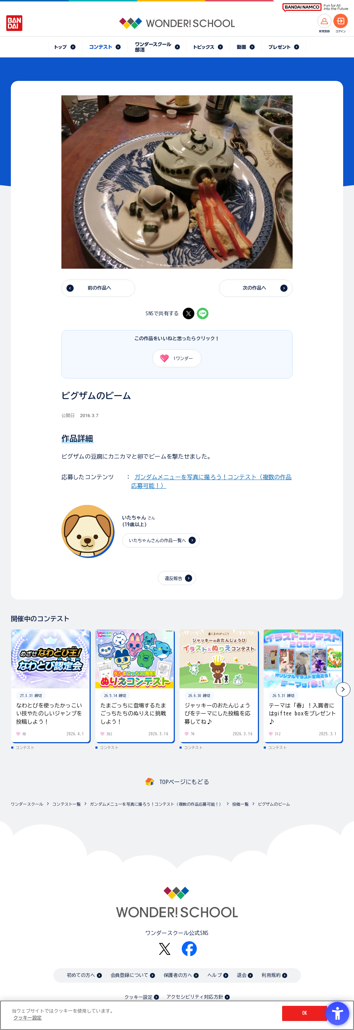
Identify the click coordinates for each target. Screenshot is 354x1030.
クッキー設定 (138, 997)
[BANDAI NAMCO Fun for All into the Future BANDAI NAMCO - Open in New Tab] (315, 7)
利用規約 (271, 975)
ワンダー (174, 358)
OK (304, 1013)
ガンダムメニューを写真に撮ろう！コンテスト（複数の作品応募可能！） (156, 804)
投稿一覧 (240, 804)
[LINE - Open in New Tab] (202, 313)
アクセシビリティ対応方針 (194, 997)
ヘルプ (214, 975)
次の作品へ (255, 288)
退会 (241, 975)
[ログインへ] (340, 21)
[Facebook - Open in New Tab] (189, 948)
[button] (343, 689)
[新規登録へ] (324, 21)
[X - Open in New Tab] (188, 313)
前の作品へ (100, 288)
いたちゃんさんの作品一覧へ (157, 540)
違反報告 (173, 578)
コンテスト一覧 (66, 804)
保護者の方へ (178, 975)
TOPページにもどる (184, 782)
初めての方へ (81, 975)
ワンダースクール (27, 804)
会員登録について (129, 975)
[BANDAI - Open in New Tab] (14, 23)
